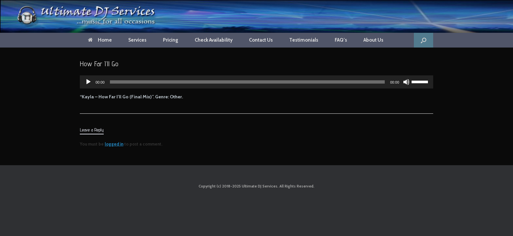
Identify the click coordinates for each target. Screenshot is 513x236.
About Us (373, 40)
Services (137, 40)
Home (100, 40)
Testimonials (303, 40)
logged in (114, 144)
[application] (256, 81)
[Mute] (406, 82)
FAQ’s (341, 40)
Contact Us (261, 40)
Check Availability (214, 40)
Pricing (170, 40)
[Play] (88, 82)
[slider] (247, 82)
